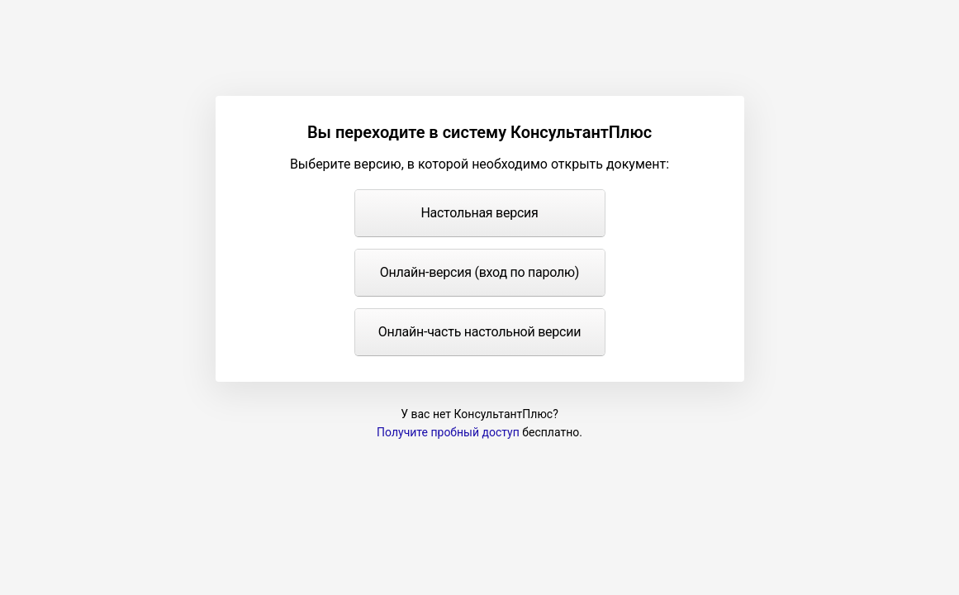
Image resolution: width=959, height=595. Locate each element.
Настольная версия (479, 213)
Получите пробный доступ (448, 432)
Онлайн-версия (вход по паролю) (479, 272)
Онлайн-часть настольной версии (479, 332)
